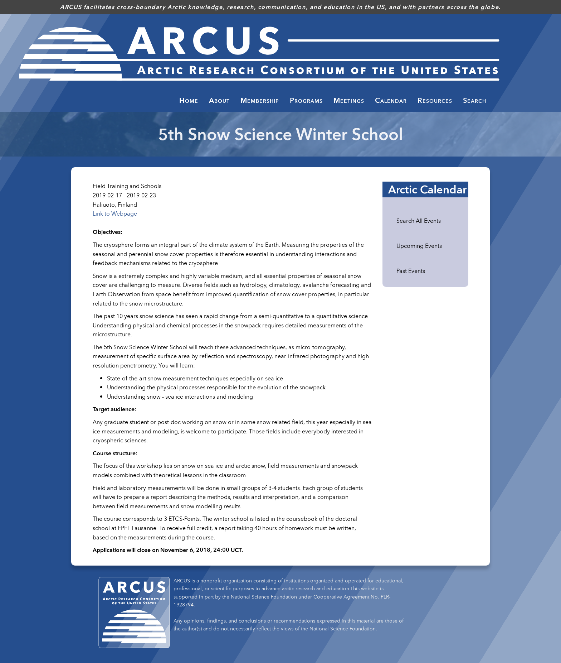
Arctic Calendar (427, 189)
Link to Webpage (115, 213)
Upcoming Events (419, 245)
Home (188, 100)
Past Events (410, 270)
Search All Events (418, 220)
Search (474, 100)
